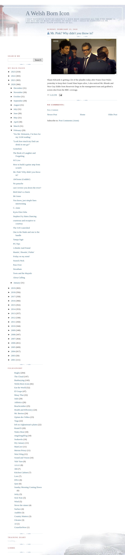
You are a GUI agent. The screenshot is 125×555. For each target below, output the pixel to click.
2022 (13, 76)
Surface (17, 509)
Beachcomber (20, 406)
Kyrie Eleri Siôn (20, 212)
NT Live (16, 160)
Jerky (16, 494)
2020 (13, 84)
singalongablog (20, 435)
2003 (13, 355)
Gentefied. (17, 149)
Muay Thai (19, 395)
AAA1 (17, 465)
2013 (13, 313)
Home (82, 114)
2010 (13, 326)
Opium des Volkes (22, 417)
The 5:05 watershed (21, 228)
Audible (17, 512)
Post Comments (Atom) (69, 120)
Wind (16, 501)
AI (15, 524)
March (17, 126)
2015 (13, 305)
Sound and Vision (21, 457)
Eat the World (20, 387)
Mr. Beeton (19, 413)
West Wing (19, 454)
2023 (13, 71)
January (17, 282)
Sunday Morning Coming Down (28, 487)
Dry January (19, 443)
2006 (13, 343)
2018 (13, 292)
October (17, 96)
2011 (13, 322)
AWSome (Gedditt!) (21, 179)
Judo (16, 398)
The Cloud (18, 376)
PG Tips (16, 244)
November (18, 92)
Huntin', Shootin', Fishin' (23, 252)
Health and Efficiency (23, 410)
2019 (13, 288)
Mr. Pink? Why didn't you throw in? (71, 33)
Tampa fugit (18, 239)
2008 (13, 334)
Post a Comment (52, 110)
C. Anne (16, 208)
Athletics (18, 402)
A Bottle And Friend (21, 248)
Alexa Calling (19, 277)
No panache (18, 183)
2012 (13, 317)
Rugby (17, 373)
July (16, 109)
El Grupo (18, 391)
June (16, 113)
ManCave (18, 446)
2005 (13, 347)
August (17, 105)
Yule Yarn (18, 461)
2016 (13, 300)
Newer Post (52, 114)
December (18, 88)
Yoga (16, 421)
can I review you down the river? (27, 188)
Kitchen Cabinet (21, 472)
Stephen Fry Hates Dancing (24, 216)
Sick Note (18, 498)
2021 (13, 80)
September (18, 101)
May (16, 117)
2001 (13, 360)
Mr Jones (17, 196)
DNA (16, 480)
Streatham (17, 269)
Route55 (17, 428)
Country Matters (21, 516)
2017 (13, 296)
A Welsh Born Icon (47, 13)
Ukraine (17, 520)
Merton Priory (20, 450)
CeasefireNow (20, 527)
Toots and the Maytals (22, 273)
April (16, 122)
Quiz (16, 483)
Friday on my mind (21, 256)
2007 (13, 338)
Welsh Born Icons (21, 384)
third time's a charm (21, 192)
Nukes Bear (19, 432)
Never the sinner (21, 505)
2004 (13, 351)
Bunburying (19, 380)
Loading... (12, 541)
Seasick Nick (18, 260)
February (18, 130)
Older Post (112, 114)
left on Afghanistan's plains (25, 424)
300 (16, 469)
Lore (16, 476)
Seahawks (18, 439)
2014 (13, 309)
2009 (13, 330)
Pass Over (17, 265)
